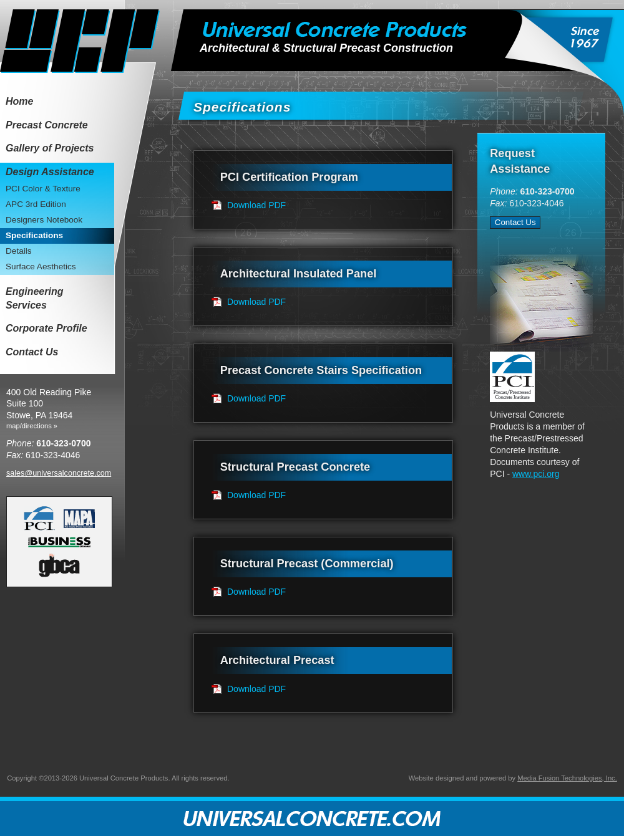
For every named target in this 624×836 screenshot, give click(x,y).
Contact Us (515, 222)
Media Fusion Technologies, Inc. (567, 778)
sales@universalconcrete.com (58, 473)
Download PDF (256, 205)
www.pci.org (535, 474)
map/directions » (31, 426)
